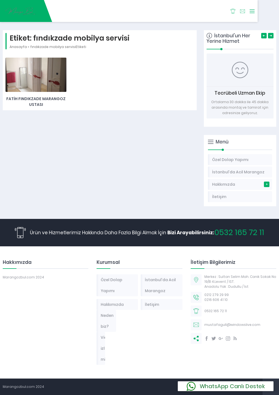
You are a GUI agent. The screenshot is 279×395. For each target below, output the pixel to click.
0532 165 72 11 (239, 232)
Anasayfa (18, 46)
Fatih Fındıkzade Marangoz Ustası (36, 101)
